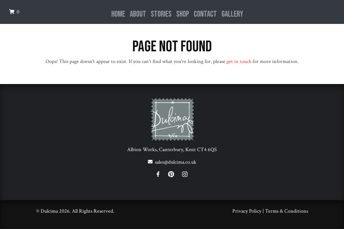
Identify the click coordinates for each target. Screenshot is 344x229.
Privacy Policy (246, 211)
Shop (182, 14)
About (138, 14)
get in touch (239, 61)
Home (118, 14)
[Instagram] (185, 175)
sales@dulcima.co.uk (175, 162)
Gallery (232, 14)
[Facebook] (161, 175)
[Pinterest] (174, 175)
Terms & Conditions (286, 211)
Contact (205, 14)
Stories (161, 14)
